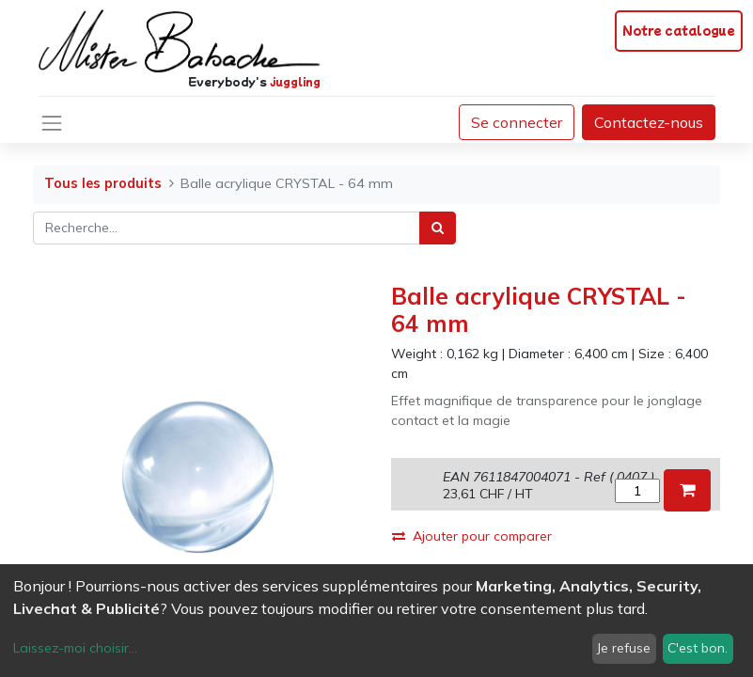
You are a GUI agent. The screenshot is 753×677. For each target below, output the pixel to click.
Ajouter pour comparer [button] (472, 535)
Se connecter (516, 122)
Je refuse (624, 647)
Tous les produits (103, 183)
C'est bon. (697, 647)
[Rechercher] (437, 228)
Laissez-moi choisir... (75, 647)
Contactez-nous (648, 122)
